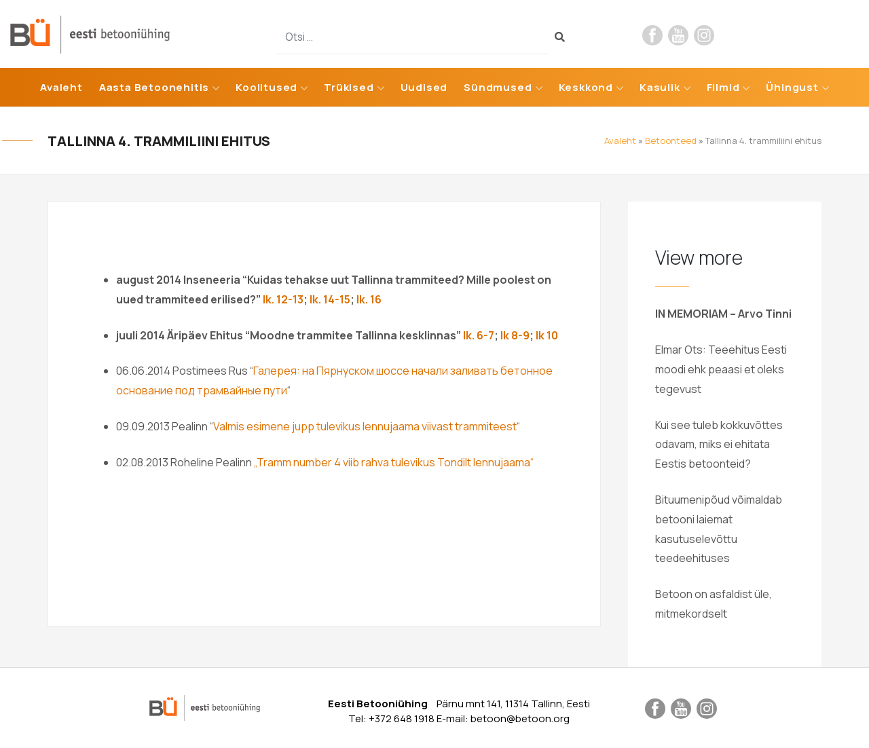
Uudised (424, 87)
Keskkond (586, 87)
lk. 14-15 (330, 299)
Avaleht (61, 87)
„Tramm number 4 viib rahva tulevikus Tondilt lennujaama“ (394, 462)
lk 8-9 (515, 335)
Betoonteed (671, 140)
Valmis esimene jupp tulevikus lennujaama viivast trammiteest (365, 426)
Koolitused (266, 87)
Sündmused (498, 87)
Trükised (348, 87)
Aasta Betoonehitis (154, 87)
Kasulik (660, 87)
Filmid (723, 87)
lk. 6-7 (477, 335)
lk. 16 (369, 299)
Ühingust (792, 87)
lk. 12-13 (283, 299)
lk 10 (547, 335)
